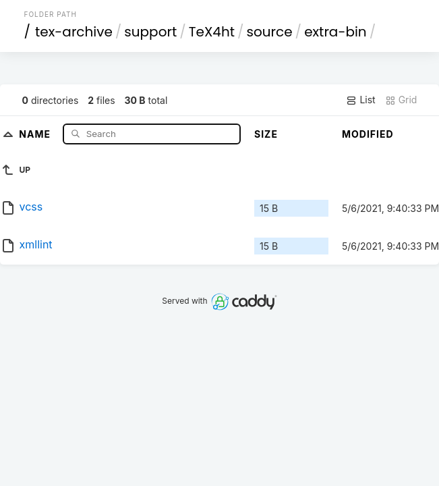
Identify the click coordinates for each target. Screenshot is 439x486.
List (360, 100)
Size (266, 134)
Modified (368, 134)
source (270, 31)
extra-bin (335, 31)
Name (36, 133)
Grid (401, 100)
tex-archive (74, 31)
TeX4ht (212, 31)
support (150, 31)
